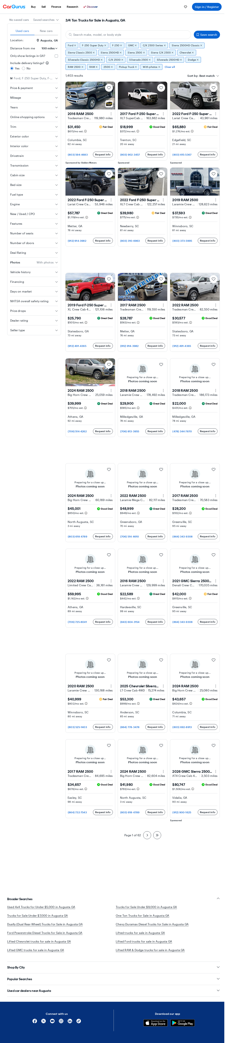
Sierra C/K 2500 (162, 52)
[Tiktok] (78, 1022)
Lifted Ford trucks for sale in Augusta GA (144, 941)
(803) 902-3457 (130, 154)
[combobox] (46, 19)
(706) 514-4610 (129, 536)
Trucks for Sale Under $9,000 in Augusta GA (146, 907)
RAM (93, 67)
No (29, 68)
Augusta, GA (47, 40)
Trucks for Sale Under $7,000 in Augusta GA (37, 915)
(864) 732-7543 (77, 812)
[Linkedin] (70, 1022)
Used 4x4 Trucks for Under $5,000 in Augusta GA (41, 907)
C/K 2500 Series (154, 45)
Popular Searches (113, 979)
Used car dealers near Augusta (113, 991)
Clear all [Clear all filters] (170, 66)
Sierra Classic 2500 (81, 52)
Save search (207, 34)
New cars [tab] (46, 30)
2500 (108, 67)
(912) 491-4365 (77, 345)
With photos (151, 67)
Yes (17, 68)
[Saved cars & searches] (185, 7)
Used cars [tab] (22, 30)
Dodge (193, 59)
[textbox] (207, 76)
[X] (43, 1022)
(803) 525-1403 (77, 727)
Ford (72, 45)
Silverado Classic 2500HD (85, 59)
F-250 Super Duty (94, 45)
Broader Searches (113, 899)
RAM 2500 (75, 67)
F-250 (117, 45)
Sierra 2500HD (111, 52)
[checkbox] (56, 56)
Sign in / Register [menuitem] (207, 6)
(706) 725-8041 (77, 621)
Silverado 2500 (140, 59)
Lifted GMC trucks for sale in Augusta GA (35, 950)
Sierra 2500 (136, 52)
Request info (103, 154)
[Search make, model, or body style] (128, 34)
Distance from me (22, 48)
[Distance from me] (48, 48)
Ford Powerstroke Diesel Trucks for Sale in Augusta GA (45, 932)
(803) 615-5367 (181, 154)
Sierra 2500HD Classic (187, 45)
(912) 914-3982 (77, 240)
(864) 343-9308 (182, 536)
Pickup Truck (128, 67)
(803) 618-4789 (77, 536)
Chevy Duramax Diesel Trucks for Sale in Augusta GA (152, 924)
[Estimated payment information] (85, 131)
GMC (132, 45)
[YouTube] (52, 1022)
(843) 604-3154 (130, 621)
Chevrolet (187, 52)
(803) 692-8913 (182, 727)
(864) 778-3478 (130, 727)
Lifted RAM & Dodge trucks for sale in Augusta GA (150, 950)
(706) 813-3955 (129, 431)
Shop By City (113, 967)
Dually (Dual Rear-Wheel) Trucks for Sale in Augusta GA (45, 924)
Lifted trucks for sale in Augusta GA (140, 932)
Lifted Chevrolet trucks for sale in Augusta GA (39, 941)
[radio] (11, 68)
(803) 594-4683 (78, 154)
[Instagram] (61, 1022)
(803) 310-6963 (130, 240)
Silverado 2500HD (169, 59)
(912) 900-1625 (181, 812)
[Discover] (91, 7)
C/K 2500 (116, 59)
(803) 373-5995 (182, 240)
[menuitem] (33, 7)
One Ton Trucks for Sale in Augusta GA (142, 915)
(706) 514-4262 (77, 431)
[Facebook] (34, 1022)
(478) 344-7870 (182, 431)
